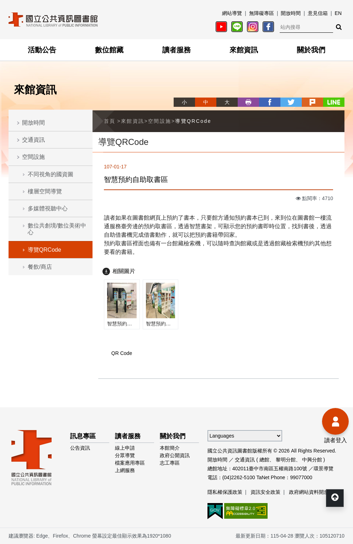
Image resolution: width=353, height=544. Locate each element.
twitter (291, 102)
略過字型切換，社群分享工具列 (176, 96)
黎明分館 (286, 459)
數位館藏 (109, 50)
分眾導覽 (125, 455)
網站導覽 (232, 13)
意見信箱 (318, 13)
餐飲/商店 (40, 267)
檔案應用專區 (130, 463)
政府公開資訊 (175, 455)
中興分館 (312, 459)
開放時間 (291, 13)
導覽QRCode (44, 250)
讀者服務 (176, 50)
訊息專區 (83, 436)
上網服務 (125, 470)
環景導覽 (323, 468)
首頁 (110, 121)
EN (338, 13)
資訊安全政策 (265, 492)
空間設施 (33, 157)
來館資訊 (244, 50)
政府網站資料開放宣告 (314, 492)
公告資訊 (80, 448)
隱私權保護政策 (224, 492)
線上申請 (125, 448)
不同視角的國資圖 (50, 174)
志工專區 (170, 463)
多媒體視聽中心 (48, 208)
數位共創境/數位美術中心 (57, 229)
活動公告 (42, 50)
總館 (264, 459)
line (333, 102)
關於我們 (311, 50)
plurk (312, 102)
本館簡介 (170, 448)
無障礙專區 (261, 13)
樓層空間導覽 (45, 191)
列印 (248, 102)
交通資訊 (33, 140)
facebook (269, 102)
